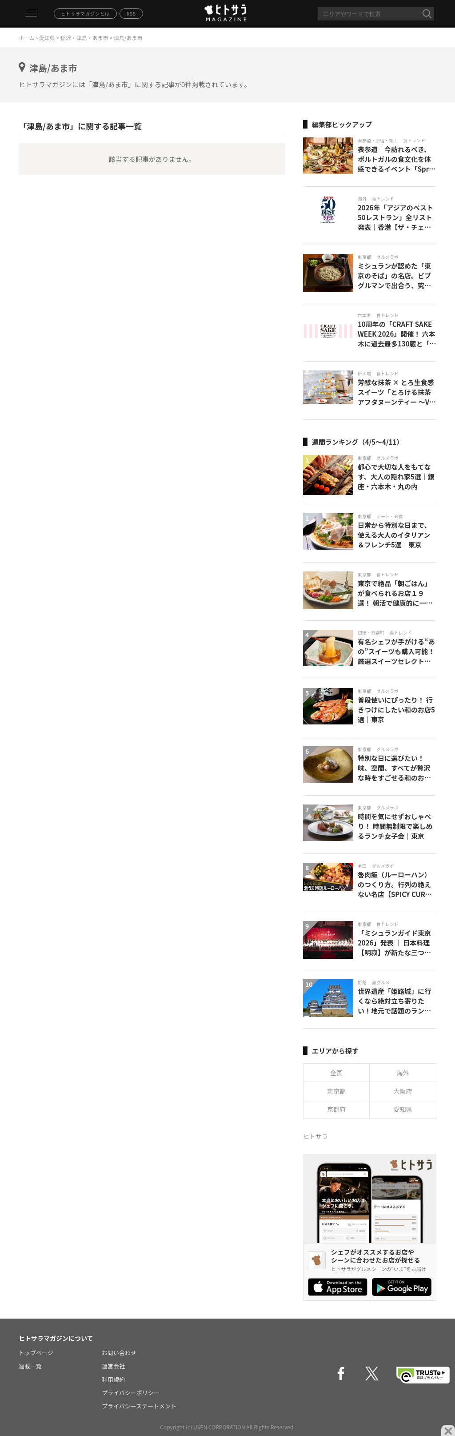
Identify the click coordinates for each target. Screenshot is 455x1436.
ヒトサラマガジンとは (85, 13)
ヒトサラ (315, 1136)
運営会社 (113, 1366)
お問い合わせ (119, 1352)
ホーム (27, 37)
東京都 (336, 1090)
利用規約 (113, 1379)
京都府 (336, 1109)
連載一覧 (30, 1366)
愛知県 (47, 37)
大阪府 (403, 1090)
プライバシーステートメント (139, 1406)
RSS (131, 13)
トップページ (36, 1352)
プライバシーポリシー (131, 1392)
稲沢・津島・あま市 (84, 37)
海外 (403, 1072)
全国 (336, 1072)
